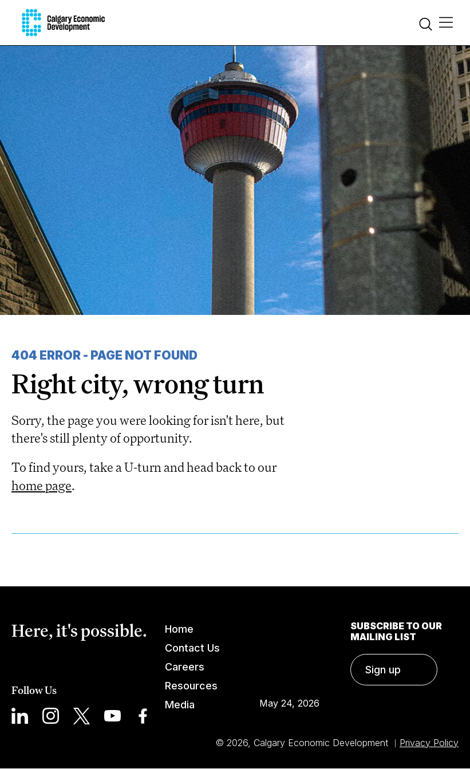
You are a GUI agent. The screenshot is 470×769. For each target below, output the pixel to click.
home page (41, 485)
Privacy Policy (429, 742)
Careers (184, 667)
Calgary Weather (289, 652)
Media (180, 705)
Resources (191, 686)
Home (179, 629)
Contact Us (192, 648)
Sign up (383, 670)
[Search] (425, 25)
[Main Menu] (446, 23)
